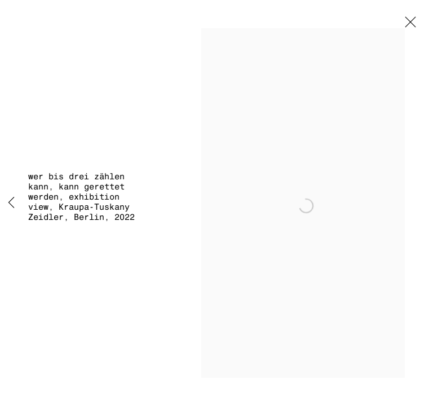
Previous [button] (11, 203)
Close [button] (407, 25)
